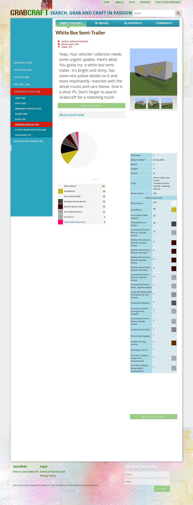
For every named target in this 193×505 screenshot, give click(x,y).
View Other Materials (74, 222)
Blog (132, 2)
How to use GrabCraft (168, 2)
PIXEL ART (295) (22, 84)
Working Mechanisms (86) (28, 141)
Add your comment (154, 416)
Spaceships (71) (23, 135)
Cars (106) (20, 98)
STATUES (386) (21, 77)
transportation (161, 183)
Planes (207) (21, 114)
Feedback (145, 2)
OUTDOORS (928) (23, 69)
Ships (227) (20, 103)
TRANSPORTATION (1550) (27, 91)
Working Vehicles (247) (27, 124)
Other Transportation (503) (30, 129)
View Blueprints (92, 105)
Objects (119, 2)
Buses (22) (20, 119)
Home (106, 2)
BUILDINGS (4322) (23, 62)
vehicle (156, 186)
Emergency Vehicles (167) (28, 108)
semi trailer (159, 177)
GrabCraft (19, 147)
